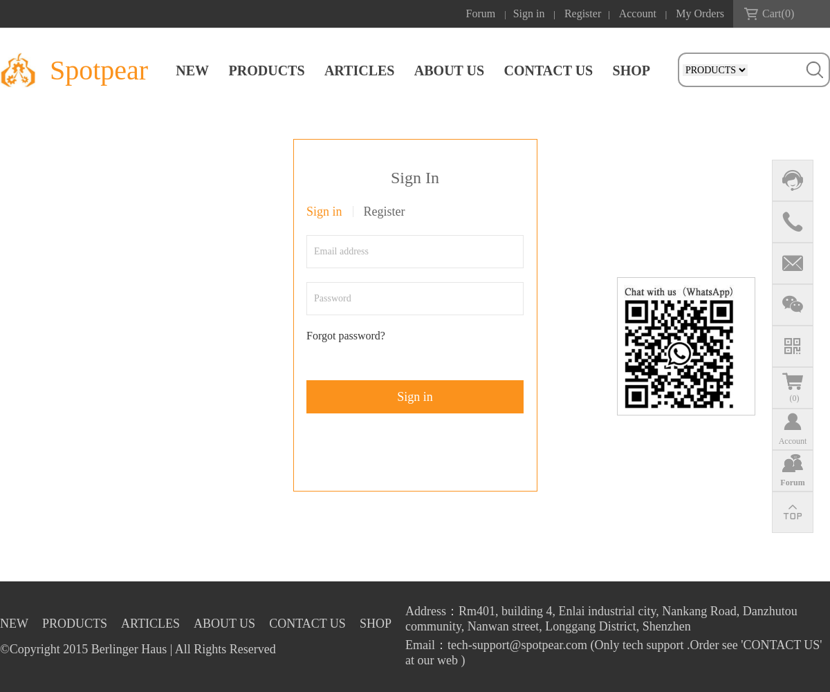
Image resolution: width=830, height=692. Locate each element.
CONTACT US (548, 70)
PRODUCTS (267, 70)
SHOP (631, 70)
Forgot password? (345, 336)
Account (637, 13)
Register (582, 13)
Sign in (529, 13)
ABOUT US (449, 70)
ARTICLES (359, 70)
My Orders (700, 13)
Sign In (415, 178)
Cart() (778, 13)
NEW (192, 70)
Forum (481, 13)
